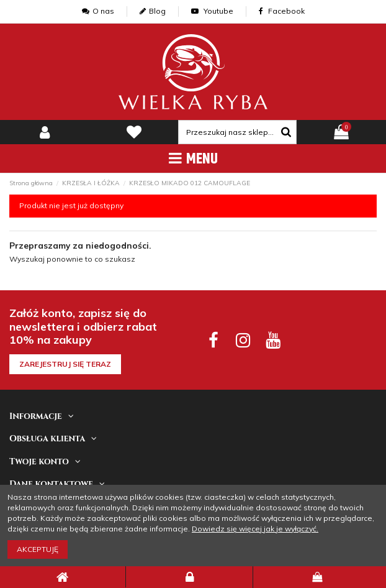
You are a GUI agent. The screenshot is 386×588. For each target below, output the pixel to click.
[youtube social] (272, 340)
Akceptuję (37, 549)
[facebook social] (213, 340)
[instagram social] (243, 340)
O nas (98, 11)
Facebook (282, 11)
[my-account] (44, 132)
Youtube (212, 11)
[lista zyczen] (134, 132)
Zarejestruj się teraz (65, 364)
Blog (153, 11)
